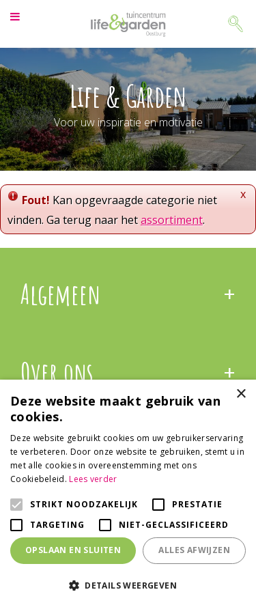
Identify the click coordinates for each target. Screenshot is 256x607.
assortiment (172, 219)
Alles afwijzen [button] (194, 550)
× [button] (241, 394)
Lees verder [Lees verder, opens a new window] (93, 479)
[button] (128, 584)
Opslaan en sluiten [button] (73, 550)
